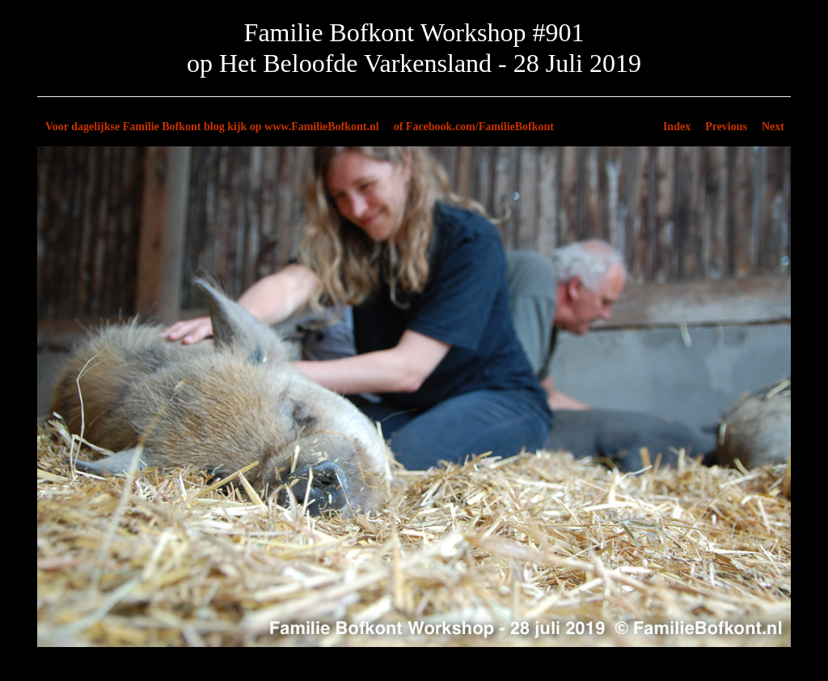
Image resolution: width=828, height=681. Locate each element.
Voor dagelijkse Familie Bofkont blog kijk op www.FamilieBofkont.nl (212, 127)
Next (773, 127)
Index (677, 127)
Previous (726, 127)
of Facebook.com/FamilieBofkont (474, 127)
